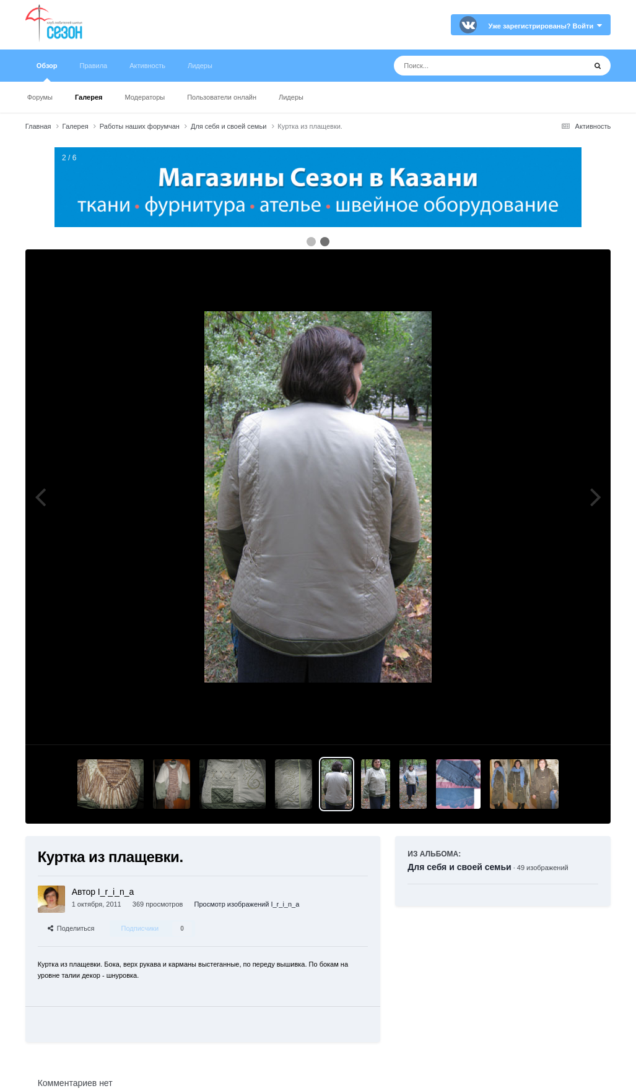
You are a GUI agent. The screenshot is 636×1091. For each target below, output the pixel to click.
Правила (94, 65)
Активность (147, 65)
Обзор (47, 72)
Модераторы (144, 97)
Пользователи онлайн (221, 97)
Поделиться (71, 928)
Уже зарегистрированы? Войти (546, 26)
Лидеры (291, 97)
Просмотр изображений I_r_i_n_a (247, 904)
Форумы (40, 97)
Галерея (88, 97)
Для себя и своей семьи (459, 867)
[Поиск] (466, 65)
